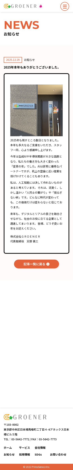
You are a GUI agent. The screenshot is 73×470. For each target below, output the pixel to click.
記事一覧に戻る (34, 264)
